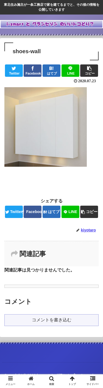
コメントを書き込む (51, 320)
